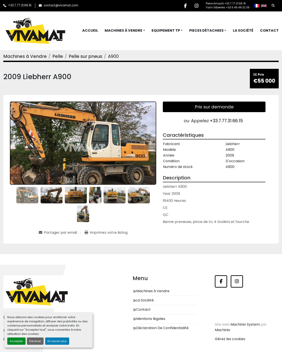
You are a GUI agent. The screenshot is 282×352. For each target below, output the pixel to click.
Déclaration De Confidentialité (162, 327)
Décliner (35, 341)
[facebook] (185, 5)
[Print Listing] (106, 232)
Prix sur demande (214, 107)
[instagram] (196, 5)
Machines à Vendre (123, 30)
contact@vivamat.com (61, 5)
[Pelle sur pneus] (85, 56)
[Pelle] (57, 56)
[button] (125, 30)
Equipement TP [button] (166, 30)
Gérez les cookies (230, 338)
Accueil (90, 30)
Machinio (222, 329)
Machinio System (245, 324)
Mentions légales (150, 318)
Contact (269, 30)
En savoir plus (57, 341)
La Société (243, 30)
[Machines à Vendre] (25, 56)
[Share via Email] (60, 232)
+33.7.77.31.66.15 (20, 5)
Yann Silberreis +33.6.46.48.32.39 (227, 7)
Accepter (16, 341)
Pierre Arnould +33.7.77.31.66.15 (226, 3)
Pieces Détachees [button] (206, 30)
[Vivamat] (36, 291)
